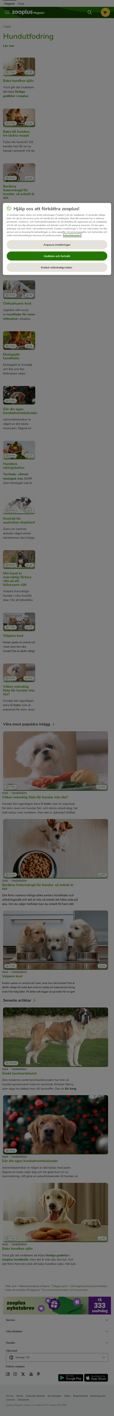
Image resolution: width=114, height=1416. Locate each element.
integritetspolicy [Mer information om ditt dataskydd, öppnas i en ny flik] (72, 235)
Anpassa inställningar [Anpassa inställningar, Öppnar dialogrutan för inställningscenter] (57, 244)
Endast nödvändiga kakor (57, 267)
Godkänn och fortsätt (57, 256)
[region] (57, 239)
